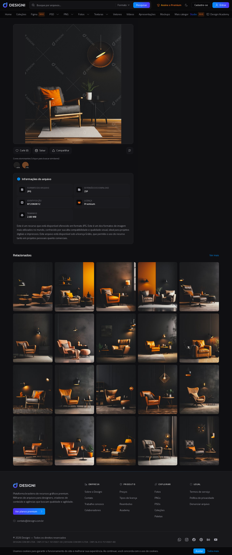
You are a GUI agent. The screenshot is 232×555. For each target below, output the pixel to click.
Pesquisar (141, 5)
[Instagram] (186, 539)
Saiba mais (213, 551)
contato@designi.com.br (30, 521)
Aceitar (199, 551)
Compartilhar (60, 150)
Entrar (220, 5)
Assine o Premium (169, 5)
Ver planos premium (29, 511)
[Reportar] (129, 150)
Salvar (40, 150)
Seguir (210, 119)
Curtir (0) (22, 150)
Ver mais (214, 255)
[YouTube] (215, 539)
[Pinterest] (201, 539)
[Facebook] (194, 539)
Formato (124, 5)
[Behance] (208, 539)
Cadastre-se (201, 5)
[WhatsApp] (179, 539)
